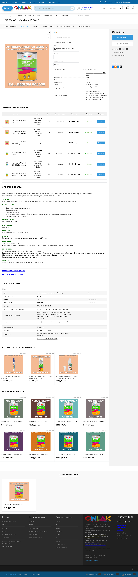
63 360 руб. (74, 153)
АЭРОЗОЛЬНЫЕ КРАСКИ (9, 521)
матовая (88, 82)
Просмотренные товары (69, 475)
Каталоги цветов (60, 544)
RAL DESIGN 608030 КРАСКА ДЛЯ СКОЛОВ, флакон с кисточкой (54, 316)
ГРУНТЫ (4, 528)
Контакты (32, 2)
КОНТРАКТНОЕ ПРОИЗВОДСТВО (38, 531)
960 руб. (41, 381)
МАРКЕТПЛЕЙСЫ (34, 534)
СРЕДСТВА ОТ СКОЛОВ (9, 534)
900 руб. (68, 381)
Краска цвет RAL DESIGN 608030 (47, 339)
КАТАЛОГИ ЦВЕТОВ (34, 528)
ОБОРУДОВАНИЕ (7, 546)
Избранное (111, 574)
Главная (4, 2)
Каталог (7, 8)
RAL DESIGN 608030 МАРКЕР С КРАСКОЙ (55, 314)
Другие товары (92, 293)
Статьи (58, 541)
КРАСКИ (4, 525)
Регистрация (109, 2)
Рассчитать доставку (119, 56)
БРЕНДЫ (31, 525)
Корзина (129, 574)
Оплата (23, 2)
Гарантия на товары (61, 547)
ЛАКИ (4, 531)
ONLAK (88, 77)
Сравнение (93, 574)
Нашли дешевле (117, 52)
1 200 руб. (13, 381)
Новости (41, 2)
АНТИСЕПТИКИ (6, 538)
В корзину (101, 122)
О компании (51, 2)
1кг (86, 79)
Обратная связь (9, 574)
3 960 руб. (74, 122)
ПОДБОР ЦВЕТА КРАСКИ (36, 538)
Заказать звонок (86, 9)
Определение (127, 2)
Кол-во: (116, 49)
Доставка (15, 2)
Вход (101, 2)
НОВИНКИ (32, 521)
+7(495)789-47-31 (87, 7)
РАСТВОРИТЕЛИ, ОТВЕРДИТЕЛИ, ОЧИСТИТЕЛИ (11, 542)
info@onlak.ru (127, 522)
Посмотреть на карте (91, 560)
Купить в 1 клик (122, 44)
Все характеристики (89, 69)
